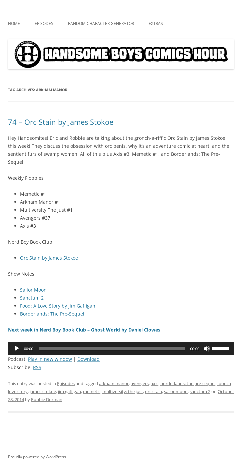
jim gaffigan (69, 391)
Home (14, 23)
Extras (156, 23)
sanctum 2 (200, 391)
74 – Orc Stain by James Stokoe (60, 122)
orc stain (153, 391)
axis (154, 383)
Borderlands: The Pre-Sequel (52, 314)
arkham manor (114, 383)
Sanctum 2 (32, 298)
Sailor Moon (33, 290)
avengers (140, 383)
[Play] (16, 348)
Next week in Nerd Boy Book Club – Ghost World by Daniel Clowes (84, 330)
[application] (121, 348)
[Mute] (206, 348)
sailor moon (176, 391)
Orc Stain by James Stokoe (49, 258)
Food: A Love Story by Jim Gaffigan (57, 306)
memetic (91, 391)
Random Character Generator (101, 23)
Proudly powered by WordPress (37, 457)
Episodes (44, 23)
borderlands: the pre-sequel (187, 383)
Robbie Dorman (46, 399)
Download (88, 359)
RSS (37, 367)
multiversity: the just (122, 391)
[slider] (112, 348)
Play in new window (50, 359)
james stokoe (43, 391)
